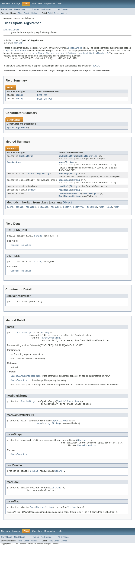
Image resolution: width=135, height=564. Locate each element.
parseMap (64, 178)
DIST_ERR (42, 98)
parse (62, 166)
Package (16, 3)
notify (67, 213)
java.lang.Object (11, 30)
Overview (5, 3)
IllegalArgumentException (26, 386)
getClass (43, 213)
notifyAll (79, 213)
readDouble (65, 195)
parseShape (65, 185)
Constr (26, 13)
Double (32, 195)
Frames (35, 9)
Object (18, 43)
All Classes (63, 9)
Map (30, 178)
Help (59, 3)
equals (19, 213)
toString (92, 213)
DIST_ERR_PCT (44, 101)
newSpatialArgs (67, 159)
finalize (31, 213)
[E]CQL (96, 68)
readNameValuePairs (70, 199)
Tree (40, 3)
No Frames (46, 9)
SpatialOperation (87, 159)
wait (101, 213)
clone (10, 213)
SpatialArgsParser (17, 130)
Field (20, 13)
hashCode (56, 213)
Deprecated (50, 3)
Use (34, 3)
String (19, 98)
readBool (64, 191)
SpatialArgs (26, 159)
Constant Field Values (21, 252)
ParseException (50, 347)
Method (34, 13)
